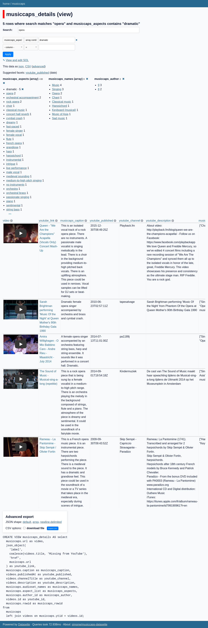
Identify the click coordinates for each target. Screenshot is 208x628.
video (6, 220)
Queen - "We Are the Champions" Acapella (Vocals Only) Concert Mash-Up (49, 238)
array (36, 522)
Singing (56, 89)
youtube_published (37, 72)
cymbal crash (14, 118)
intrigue (10, 163)
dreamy (10, 122)
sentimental (13, 205)
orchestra (12, 188)
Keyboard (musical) (64, 110)
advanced (39, 66)
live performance (16, 168)
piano (9, 201)
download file (33, 528)
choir (9, 105)
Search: (7, 29)
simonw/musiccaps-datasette (89, 624)
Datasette (24, 624)
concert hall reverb (17, 114)
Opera (56, 93)
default (27, 522)
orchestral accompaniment (22, 97)
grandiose (12, 147)
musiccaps (18, 3)
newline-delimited (51, 522)
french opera (14, 143)
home (6, 3)
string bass (13, 209)
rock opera (12, 101)
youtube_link (46, 220)
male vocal (12, 172)
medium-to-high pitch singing (24, 180)
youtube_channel (129, 220)
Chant (55, 97)
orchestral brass (16, 192)
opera (9, 93)
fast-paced (12, 126)
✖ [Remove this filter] (76, 40)
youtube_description (158, 220)
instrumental (13, 159)
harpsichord (13, 155)
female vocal (14, 134)
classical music (15, 110)
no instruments (15, 184)
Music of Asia (60, 114)
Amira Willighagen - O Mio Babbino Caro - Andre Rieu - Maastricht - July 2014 (49, 349)
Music (55, 85)
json (21, 66)
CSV (28, 66)
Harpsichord (59, 105)
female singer (14, 130)
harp (9, 151)
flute (8, 139)
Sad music (58, 118)
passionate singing (17, 197)
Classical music (61, 101)
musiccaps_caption (72, 220)
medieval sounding (17, 176)
